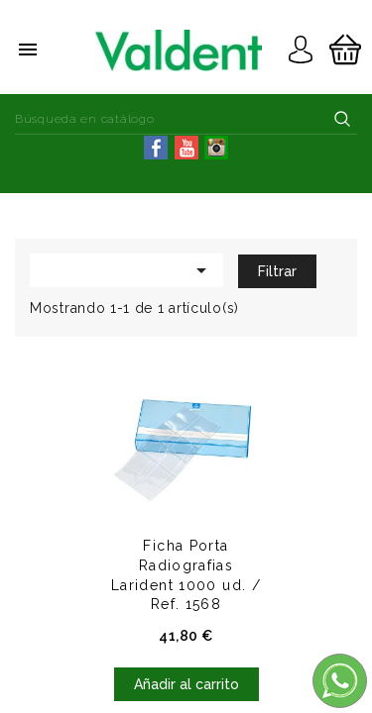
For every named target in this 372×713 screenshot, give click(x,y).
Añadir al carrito (186, 684)
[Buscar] (186, 119)
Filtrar (277, 271)
